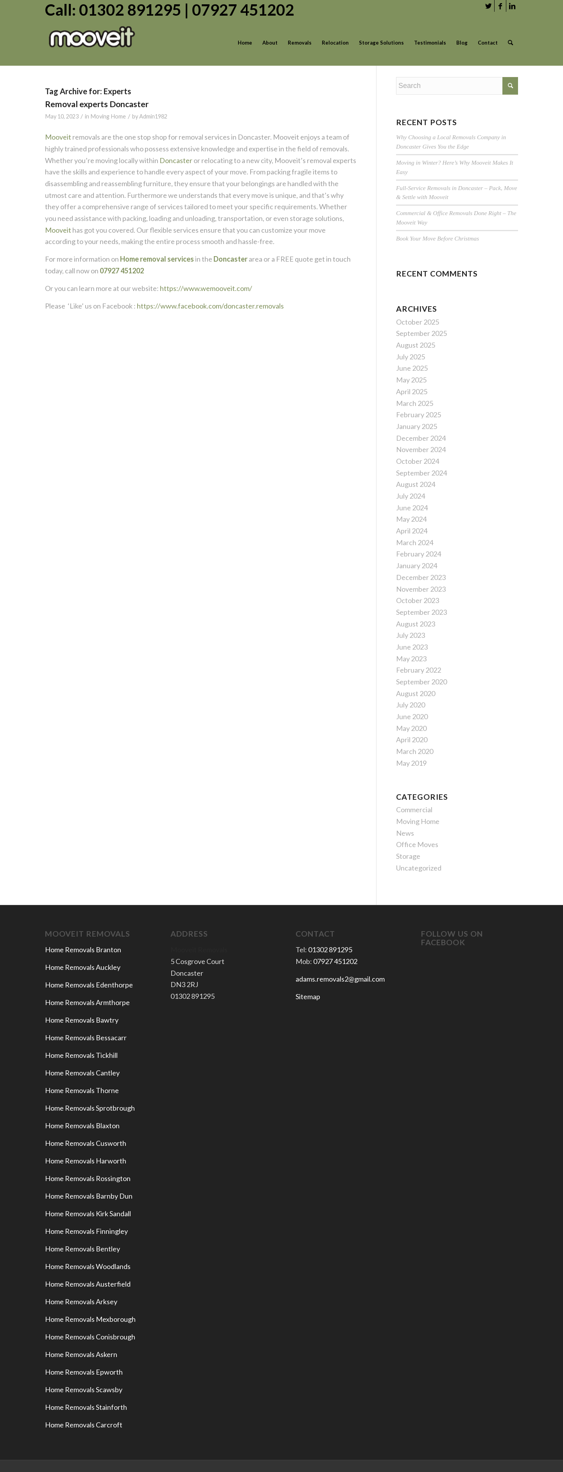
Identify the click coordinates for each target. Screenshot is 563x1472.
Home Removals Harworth (85, 1160)
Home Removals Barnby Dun (89, 1196)
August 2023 (415, 623)
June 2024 (412, 507)
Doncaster (176, 160)
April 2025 (411, 391)
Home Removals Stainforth (86, 1407)
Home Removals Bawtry (81, 1020)
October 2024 (417, 461)
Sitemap (308, 996)
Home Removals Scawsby (83, 1389)
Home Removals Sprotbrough (90, 1108)
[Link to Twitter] (488, 6)
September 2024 (421, 473)
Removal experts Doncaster (97, 104)
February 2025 (418, 414)
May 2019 (411, 763)
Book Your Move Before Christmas (437, 238)
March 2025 (414, 403)
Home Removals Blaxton (82, 1125)
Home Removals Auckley (82, 967)
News (405, 833)
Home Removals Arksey (81, 1301)
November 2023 (421, 589)
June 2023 (412, 647)
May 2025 (411, 379)
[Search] (510, 43)
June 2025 (412, 368)
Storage (408, 856)
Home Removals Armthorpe (87, 1002)
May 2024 (411, 519)
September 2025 (421, 333)
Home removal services (157, 259)
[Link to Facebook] (500, 6)
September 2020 (421, 681)
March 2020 (414, 751)
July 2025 (410, 356)
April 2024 (411, 530)
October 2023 (417, 600)
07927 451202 (335, 961)
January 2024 (416, 565)
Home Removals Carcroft (83, 1424)
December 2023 (421, 577)
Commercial (414, 809)
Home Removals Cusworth (85, 1143)
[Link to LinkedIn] (512, 6)
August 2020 (415, 693)
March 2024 (414, 542)
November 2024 (421, 449)
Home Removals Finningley (87, 1231)
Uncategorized (418, 867)
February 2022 (418, 670)
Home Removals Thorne (82, 1090)
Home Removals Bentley (82, 1248)
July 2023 (410, 635)
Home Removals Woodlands (88, 1266)
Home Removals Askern (81, 1354)
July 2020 (410, 704)
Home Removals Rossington (88, 1178)
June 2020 (412, 716)
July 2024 (410, 496)
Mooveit (58, 137)
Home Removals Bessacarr (86, 1037)
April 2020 (411, 739)
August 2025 (415, 345)
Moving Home (108, 116)
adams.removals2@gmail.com (340, 979)
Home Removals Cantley (82, 1072)
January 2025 (416, 426)
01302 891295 (330, 949)
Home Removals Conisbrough (90, 1336)
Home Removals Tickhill (81, 1055)
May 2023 (411, 658)
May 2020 (411, 728)
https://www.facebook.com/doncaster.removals (210, 306)
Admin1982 (153, 116)
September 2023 (421, 612)
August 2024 (415, 484)
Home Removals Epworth (84, 1372)
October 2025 (417, 322)
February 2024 (418, 553)
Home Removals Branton (83, 949)
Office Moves (417, 844)
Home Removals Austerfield (88, 1284)
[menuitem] (245, 43)
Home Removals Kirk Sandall (88, 1213)
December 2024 (421, 438)
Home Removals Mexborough (90, 1319)
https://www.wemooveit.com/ (205, 288)
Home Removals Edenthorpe (89, 984)
